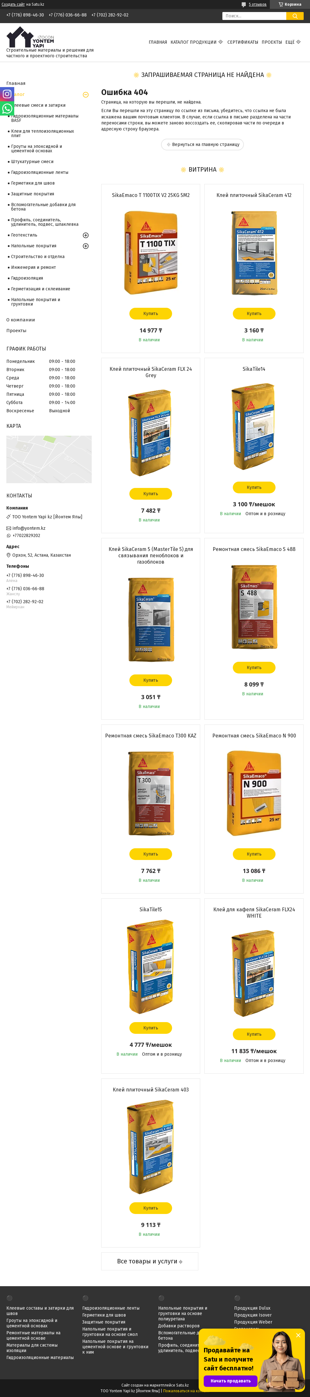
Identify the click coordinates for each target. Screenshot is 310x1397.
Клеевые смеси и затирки (38, 105)
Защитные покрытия (32, 194)
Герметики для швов (33, 183)
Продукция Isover (253, 1315)
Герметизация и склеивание (40, 289)
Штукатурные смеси (32, 161)
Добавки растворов (179, 1326)
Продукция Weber (253, 1322)
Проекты (272, 42)
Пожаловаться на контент (186, 1391)
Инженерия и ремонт (33, 267)
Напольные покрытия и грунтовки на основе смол (110, 1331)
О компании (20, 320)
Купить (150, 313)
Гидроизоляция (27, 278)
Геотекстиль (24, 235)
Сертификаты (242, 42)
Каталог (15, 94)
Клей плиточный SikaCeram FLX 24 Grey (150, 372)
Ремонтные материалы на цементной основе (33, 1335)
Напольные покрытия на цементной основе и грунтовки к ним (115, 1347)
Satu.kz (182, 1385)
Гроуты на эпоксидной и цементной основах (36, 149)
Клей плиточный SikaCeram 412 (254, 195)
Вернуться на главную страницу (205, 144)
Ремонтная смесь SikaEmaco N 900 (254, 736)
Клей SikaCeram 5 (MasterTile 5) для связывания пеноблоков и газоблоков (150, 555)
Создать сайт (13, 4)
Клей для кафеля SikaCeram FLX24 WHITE (254, 913)
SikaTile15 (151, 910)
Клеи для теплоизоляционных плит (42, 133)
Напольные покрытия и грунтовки (35, 302)
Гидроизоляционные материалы (40, 1357)
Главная (158, 42)
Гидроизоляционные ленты (39, 172)
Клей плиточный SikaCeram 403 (151, 1090)
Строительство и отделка (38, 256)
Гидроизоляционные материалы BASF (44, 118)
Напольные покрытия (33, 246)
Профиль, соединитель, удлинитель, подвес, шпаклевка (44, 222)
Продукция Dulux (252, 1308)
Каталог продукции (193, 42)
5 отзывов (258, 4)
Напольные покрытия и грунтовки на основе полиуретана (182, 1313)
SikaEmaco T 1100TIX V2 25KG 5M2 (151, 195)
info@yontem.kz (29, 528)
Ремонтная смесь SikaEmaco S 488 (254, 549)
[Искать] (295, 16)
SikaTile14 (254, 369)
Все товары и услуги (147, 1261)
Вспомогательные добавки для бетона (43, 207)
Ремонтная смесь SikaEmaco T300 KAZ (150, 736)
